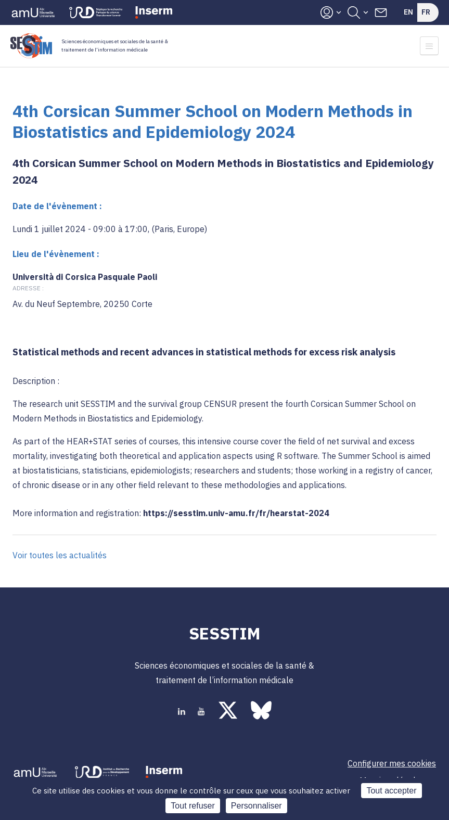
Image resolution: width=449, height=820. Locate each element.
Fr (425, 12)
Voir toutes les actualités (59, 555)
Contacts (381, 12)
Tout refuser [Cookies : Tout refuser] (192, 805)
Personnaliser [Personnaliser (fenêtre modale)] (256, 805)
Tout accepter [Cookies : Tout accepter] (391, 790)
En (408, 12)
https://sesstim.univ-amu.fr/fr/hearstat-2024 (236, 513)
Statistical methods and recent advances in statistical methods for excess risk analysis (203, 352)
